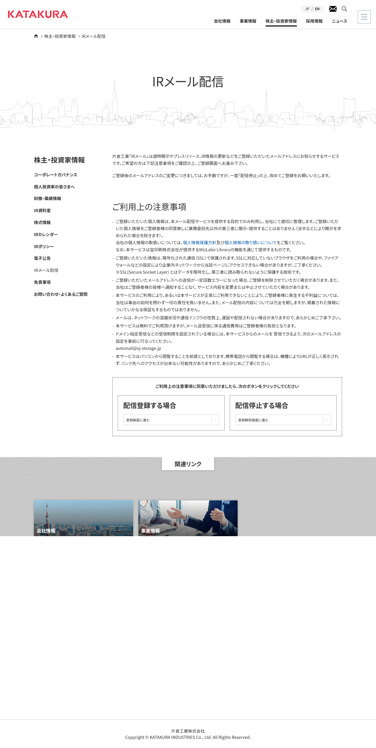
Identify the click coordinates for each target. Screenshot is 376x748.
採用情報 (314, 21)
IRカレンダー (46, 234)
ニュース (339, 21)
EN (317, 8)
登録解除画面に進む (253, 419)
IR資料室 (42, 210)
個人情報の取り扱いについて (251, 242)
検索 (344, 9)
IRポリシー (44, 246)
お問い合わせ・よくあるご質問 (60, 294)
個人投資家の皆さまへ (54, 186)
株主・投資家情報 (281, 21)
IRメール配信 (46, 270)
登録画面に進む (138, 419)
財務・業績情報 (47, 198)
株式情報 (42, 222)
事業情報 (248, 21)
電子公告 (42, 258)
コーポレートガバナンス (55, 174)
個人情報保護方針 (199, 242)
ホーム (36, 36)
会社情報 (222, 21)
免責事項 (42, 282)
